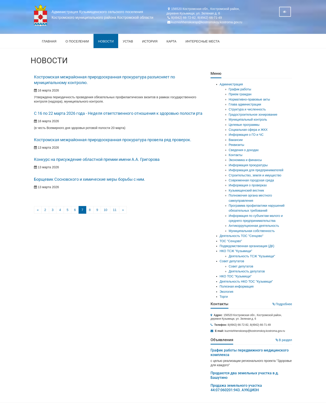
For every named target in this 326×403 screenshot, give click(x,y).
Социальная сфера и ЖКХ (248, 129)
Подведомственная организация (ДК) (247, 246)
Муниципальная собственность (252, 231)
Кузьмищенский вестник (246, 190)
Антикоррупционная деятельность (254, 225)
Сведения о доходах (244, 150)
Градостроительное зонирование (253, 114)
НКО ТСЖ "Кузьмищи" (236, 251)
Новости (106, 41)
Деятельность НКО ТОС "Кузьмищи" (246, 281)
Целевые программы (244, 125)
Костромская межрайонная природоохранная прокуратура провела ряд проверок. (112, 140)
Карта (172, 41)
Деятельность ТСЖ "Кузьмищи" (252, 256)
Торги (224, 296)
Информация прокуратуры (248, 165)
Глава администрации (245, 104)
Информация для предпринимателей (256, 170)
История (150, 41)
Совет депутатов (232, 261)
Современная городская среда (251, 180)
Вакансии (236, 140)
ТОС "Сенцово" (231, 241)
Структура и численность (247, 109)
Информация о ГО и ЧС (246, 134)
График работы (240, 89)
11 (115, 210)
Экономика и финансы (245, 160)
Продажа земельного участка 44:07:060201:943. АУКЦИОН (236, 387)
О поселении (77, 41)
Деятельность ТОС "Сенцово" (241, 236)
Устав (128, 41)
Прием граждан (240, 94)
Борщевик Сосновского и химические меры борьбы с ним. (89, 179)
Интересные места (202, 41)
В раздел (284, 340)
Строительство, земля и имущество (255, 175)
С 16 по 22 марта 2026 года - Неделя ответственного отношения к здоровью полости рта (118, 113)
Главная (49, 41)
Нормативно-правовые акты (249, 99)
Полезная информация (237, 286)
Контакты (235, 155)
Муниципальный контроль (248, 119)
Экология (226, 291)
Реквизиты (236, 145)
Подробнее (282, 304)
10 (105, 210)
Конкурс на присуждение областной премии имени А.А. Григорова (97, 159)
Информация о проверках (248, 185)
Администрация (231, 84)
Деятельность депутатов (247, 271)
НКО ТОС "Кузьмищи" (236, 276)
